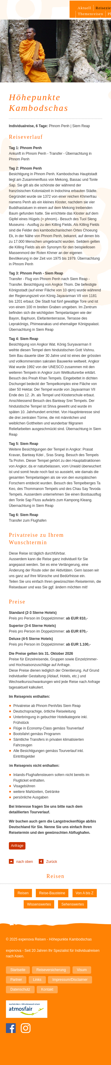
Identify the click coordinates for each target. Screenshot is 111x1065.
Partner (16, 980)
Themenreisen (90, 14)
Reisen (55, 876)
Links (37, 980)
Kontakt (47, 989)
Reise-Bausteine (52, 893)
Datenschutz (20, 989)
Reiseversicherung (51, 970)
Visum (82, 970)
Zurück (51, 862)
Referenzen (88, 19)
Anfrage (17, 846)
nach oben (24, 862)
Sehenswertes (72, 904)
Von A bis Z (85, 893)
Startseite (17, 970)
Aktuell (84, 8)
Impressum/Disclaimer (70, 980)
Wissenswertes (39, 904)
